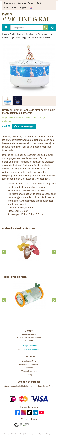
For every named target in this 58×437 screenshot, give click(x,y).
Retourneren (10, 8)
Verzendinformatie (29, 371)
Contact (31, 3)
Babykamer (30, 34)
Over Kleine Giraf (29, 361)
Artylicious (50, 434)
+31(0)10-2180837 (30, 346)
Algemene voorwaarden (29, 364)
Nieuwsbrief (9, 3)
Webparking (41, 434)
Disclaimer (29, 368)
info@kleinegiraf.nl (32, 349)
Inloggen (22, 8)
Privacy (29, 374)
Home (4, 34)
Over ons (21, 3)
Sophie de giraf (16, 34)
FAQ (39, 3)
